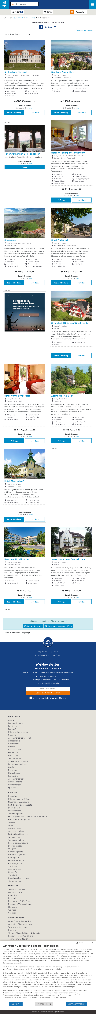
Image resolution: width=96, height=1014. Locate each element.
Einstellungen (44, 1004)
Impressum (35, 1012)
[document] (48, 972)
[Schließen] (92, 942)
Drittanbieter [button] (60, 1012)
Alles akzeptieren (76, 1004)
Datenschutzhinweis (48, 1012)
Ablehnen (16, 1004)
